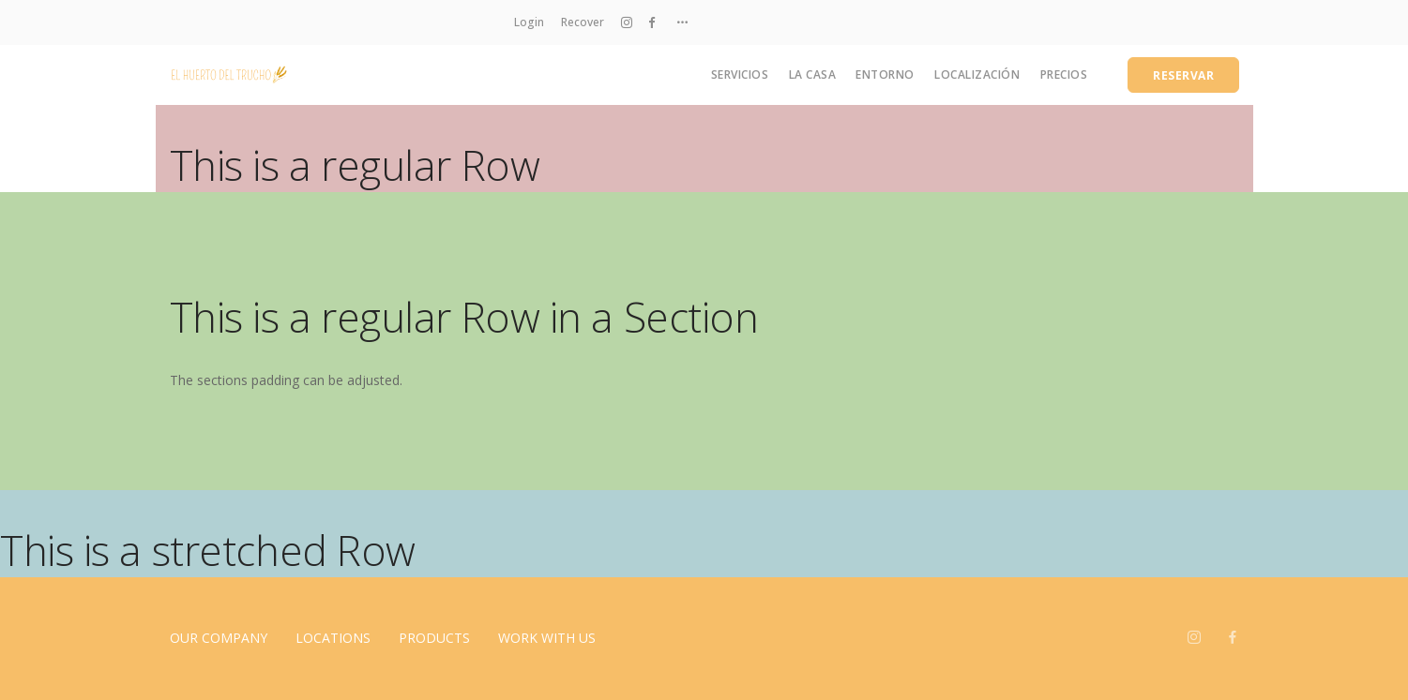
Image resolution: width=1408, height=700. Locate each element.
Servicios (740, 74)
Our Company (218, 638)
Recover (582, 22)
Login (529, 22)
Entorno (885, 74)
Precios (1064, 74)
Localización (977, 74)
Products (434, 638)
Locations (333, 638)
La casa (813, 74)
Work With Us (547, 638)
